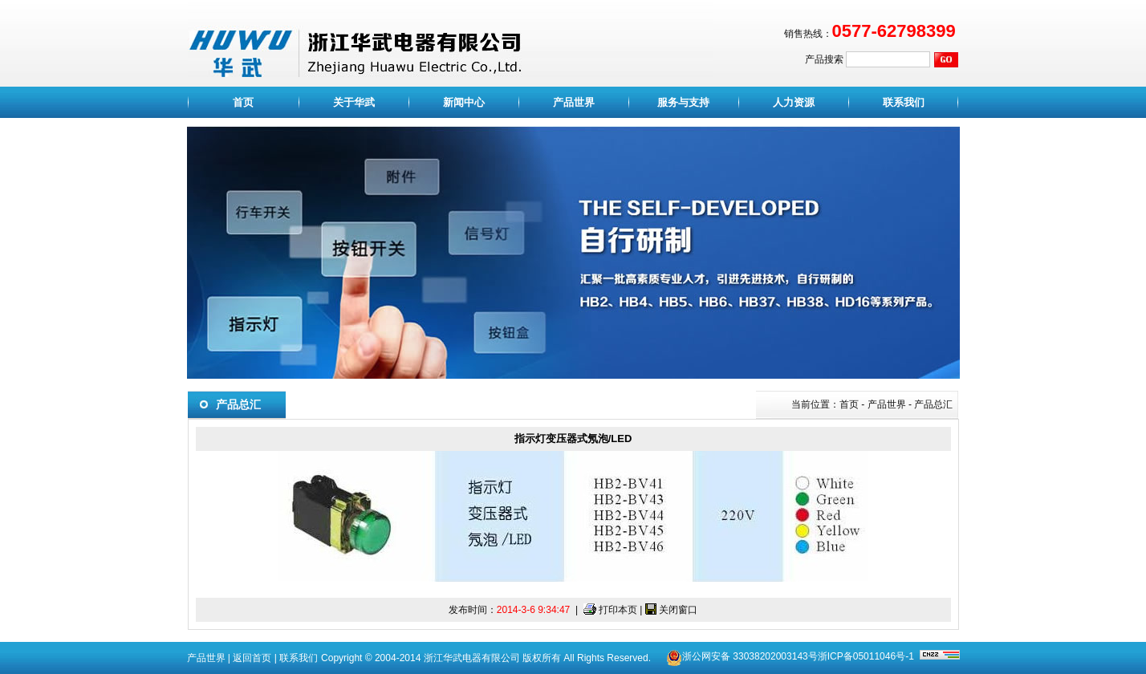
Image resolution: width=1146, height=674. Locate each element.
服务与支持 (683, 102)
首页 (243, 102)
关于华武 (354, 102)
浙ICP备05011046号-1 (866, 656)
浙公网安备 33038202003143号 (750, 656)
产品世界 (574, 102)
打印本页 (618, 609)
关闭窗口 (678, 609)
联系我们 (904, 102)
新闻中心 (464, 102)
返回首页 (252, 658)
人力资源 (794, 102)
